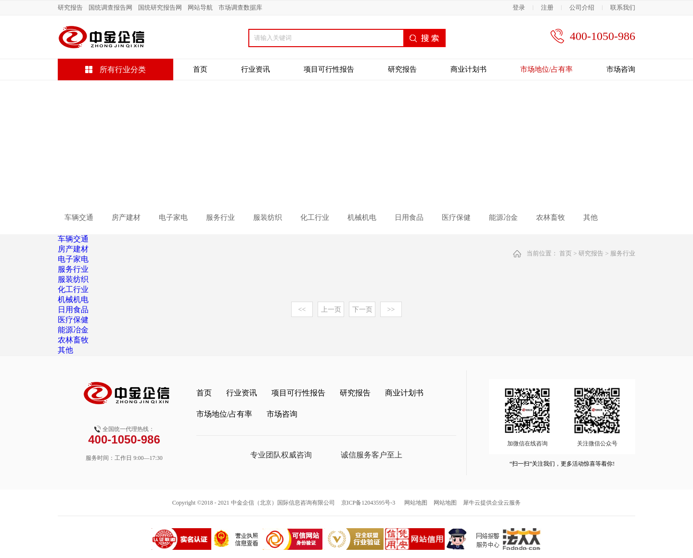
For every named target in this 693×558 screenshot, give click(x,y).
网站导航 (200, 7)
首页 (200, 69)
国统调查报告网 (110, 7)
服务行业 (622, 253)
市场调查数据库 (240, 7)
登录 (519, 7)
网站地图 (414, 502)
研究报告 (70, 7)
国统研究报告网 (160, 7)
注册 (547, 7)
